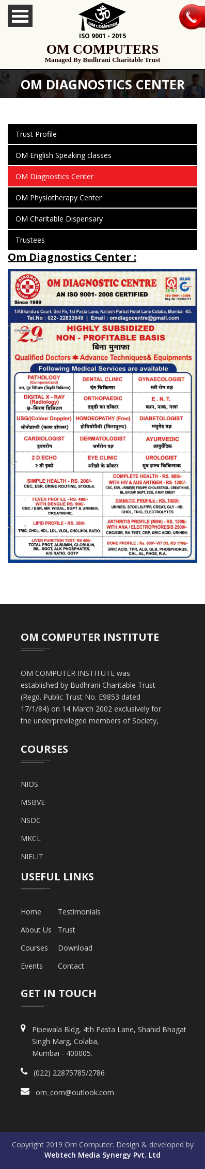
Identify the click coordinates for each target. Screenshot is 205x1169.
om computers (102, 53)
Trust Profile (36, 134)
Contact (71, 966)
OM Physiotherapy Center (58, 197)
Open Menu (20, 16)
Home (31, 912)
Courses (34, 948)
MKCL (31, 838)
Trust (66, 930)
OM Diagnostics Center (54, 176)
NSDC (31, 820)
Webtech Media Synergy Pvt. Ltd (102, 1155)
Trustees (30, 240)
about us (36, 930)
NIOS (29, 784)
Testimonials (79, 912)
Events (32, 966)
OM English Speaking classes (63, 155)
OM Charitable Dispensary (59, 219)
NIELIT (32, 856)
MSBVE (33, 802)
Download (75, 948)
